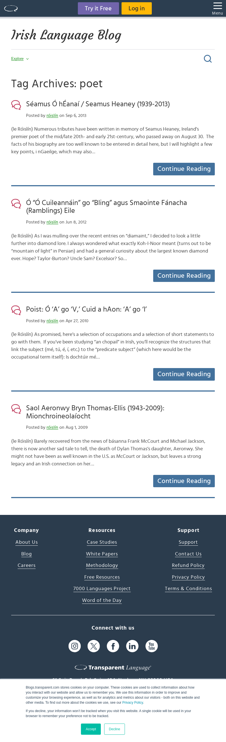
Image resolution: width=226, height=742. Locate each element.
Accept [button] (91, 729)
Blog (26, 554)
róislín (52, 115)
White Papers (102, 554)
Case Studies (102, 542)
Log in (137, 8)
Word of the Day (102, 600)
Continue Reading (184, 169)
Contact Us (188, 554)
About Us (26, 542)
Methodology (102, 565)
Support (188, 542)
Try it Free (98, 8)
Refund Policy (188, 565)
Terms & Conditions (188, 588)
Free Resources (102, 577)
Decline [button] (114, 729)
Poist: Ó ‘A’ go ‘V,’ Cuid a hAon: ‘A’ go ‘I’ (86, 309)
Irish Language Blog (67, 35)
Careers (27, 565)
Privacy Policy (132, 703)
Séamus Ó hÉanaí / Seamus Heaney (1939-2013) (98, 104)
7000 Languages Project (102, 588)
